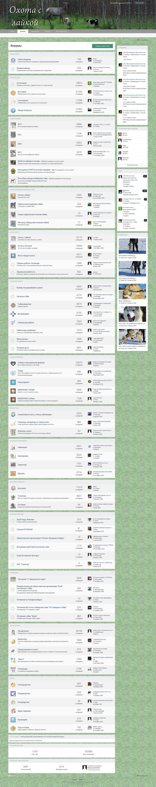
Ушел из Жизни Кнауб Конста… (102, 389)
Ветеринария (23, 314)
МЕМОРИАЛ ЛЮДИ (26, 390)
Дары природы (24, 711)
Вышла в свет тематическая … (102, 430)
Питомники (14, 573)
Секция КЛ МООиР (25, 529)
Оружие (21, 473)
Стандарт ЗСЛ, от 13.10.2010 (132, 199)
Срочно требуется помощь (101, 67)
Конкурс (95, 606)
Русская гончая (98, 194)
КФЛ (20, 144)
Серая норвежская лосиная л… (103, 212)
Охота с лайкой (24, 237)
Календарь (35, 31)
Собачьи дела (15, 77)
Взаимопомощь (23, 68)
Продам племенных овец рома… (103, 700)
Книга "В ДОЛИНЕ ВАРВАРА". (102, 421)
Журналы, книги (24, 431)
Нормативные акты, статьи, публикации (35, 414)
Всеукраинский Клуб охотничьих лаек (33, 547)
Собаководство (24, 304)
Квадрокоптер (97, 454)
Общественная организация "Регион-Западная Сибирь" (40, 538)
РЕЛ (19, 135)
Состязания (23, 100)
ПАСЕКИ (95, 683)
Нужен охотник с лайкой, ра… (102, 142)
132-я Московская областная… (103, 91)
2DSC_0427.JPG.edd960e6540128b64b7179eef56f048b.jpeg (137, 323)
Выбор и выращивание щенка (29, 288)
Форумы (23, 31)
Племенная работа (26, 322)
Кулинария (22, 720)
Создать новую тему (102, 46)
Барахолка (22, 639)
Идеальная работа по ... (27, 272)
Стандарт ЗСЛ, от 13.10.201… (102, 124)
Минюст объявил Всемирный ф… (103, 413)
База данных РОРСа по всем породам (34, 170)
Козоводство (23, 702)
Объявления (23, 631)
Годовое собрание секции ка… (102, 527)
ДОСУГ (12, 678)
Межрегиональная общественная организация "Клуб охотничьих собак (39, 587)
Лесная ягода (97, 709)
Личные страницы (16, 357)
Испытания (22, 83)
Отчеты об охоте (25, 246)
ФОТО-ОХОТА (97, 254)
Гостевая (21, 505)
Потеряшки (22, 669)
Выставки (22, 92)
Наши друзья (23, 382)
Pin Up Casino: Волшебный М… (102, 371)
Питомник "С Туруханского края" (32, 579)
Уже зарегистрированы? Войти (121, 3)
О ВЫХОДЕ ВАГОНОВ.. (100, 108)
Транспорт (22, 465)
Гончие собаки (24, 195)
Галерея (47, 31)
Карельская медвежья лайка (30, 204)
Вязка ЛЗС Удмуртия (99, 321)
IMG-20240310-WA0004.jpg (127, 278)
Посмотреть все (132, 165)
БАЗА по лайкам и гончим (29, 161)
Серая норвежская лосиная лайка (32, 214)
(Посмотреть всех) (57, 737)
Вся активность (61, 31)
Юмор (95, 486)
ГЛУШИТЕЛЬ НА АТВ (99, 639)
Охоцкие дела (23, 348)
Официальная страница (100, 536)
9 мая (94, 58)
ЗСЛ (20, 124)
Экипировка (23, 456)
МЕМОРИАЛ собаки (26, 398)
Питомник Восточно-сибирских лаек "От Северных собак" (42, 607)
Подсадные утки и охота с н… (102, 691)
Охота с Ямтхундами (99, 222)
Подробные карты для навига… (103, 445)
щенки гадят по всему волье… (102, 286)
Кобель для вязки (98, 329)
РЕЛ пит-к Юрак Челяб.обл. (101, 615)
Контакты (96, 588)
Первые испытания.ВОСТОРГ (102, 262)
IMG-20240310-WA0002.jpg (127, 255)
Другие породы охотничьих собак (22, 189)
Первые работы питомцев (28, 263)
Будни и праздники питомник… (102, 362)
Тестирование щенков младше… (103, 294)
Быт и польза (15, 625)
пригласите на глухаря (100, 649)
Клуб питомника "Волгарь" (28, 556)
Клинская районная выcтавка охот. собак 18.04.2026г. (130, 222)
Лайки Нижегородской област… (103, 380)
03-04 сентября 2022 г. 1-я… (101, 151)
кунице (95, 272)
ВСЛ (20, 152)
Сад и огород (23, 727)
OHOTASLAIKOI (14, 54)
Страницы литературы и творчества (33, 422)
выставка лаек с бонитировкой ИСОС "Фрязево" (129, 209)
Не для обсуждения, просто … (102, 495)
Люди (20, 371)
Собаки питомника (99, 554)
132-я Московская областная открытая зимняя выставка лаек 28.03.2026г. (135, 52)
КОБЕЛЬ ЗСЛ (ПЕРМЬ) (100, 668)
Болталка (22, 488)
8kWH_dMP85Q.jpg (125, 301)
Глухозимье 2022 (98, 338)
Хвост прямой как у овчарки (102, 133)
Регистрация (140, 3)
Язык (75, 779)
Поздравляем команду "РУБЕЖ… (103, 545)
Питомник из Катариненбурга (29, 600)
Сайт (12, 31)
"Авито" (21, 659)
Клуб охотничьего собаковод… (103, 562)
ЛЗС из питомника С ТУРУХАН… (103, 577)
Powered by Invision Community (78, 784)
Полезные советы (16, 281)
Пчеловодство (24, 685)
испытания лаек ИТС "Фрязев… (103, 82)
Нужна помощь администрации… (103, 504)
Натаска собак (23, 296)
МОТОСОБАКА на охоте (100, 463)
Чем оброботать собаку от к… (102, 312)
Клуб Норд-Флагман (25, 519)
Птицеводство (24, 693)
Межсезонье (22, 339)
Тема (81, 779)
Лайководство (15, 118)
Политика (22, 496)
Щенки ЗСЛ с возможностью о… (103, 630)
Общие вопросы (25, 110)
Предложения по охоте (28, 649)
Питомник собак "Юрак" (27, 616)
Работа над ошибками (26, 330)
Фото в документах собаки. (102, 519)
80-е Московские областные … (103, 100)
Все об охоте (14, 232)
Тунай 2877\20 (97, 398)
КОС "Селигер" (23, 564)
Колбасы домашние (99, 718)
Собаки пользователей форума (31, 363)
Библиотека (14, 408)
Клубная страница (16, 514)
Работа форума (24, 59)
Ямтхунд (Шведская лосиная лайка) (33, 222)
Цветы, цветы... (98, 726)
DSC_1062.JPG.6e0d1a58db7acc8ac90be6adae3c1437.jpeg (137, 346)
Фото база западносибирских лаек (33, 178)
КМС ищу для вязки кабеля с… (102, 203)
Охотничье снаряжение (18, 441)
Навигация (22, 447)
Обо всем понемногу (17, 482)
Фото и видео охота (26, 256)
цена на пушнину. (98, 347)
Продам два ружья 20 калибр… (103, 471)
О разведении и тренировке (102, 303)
